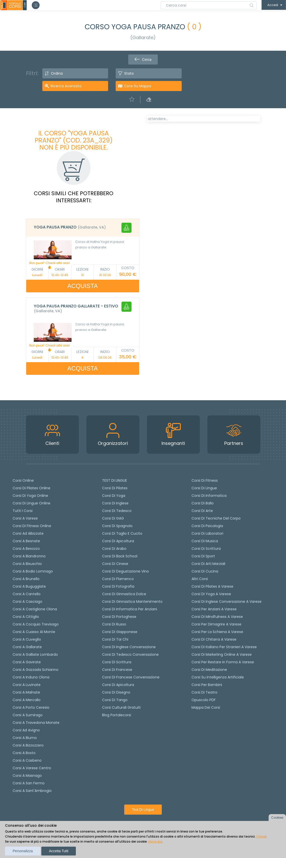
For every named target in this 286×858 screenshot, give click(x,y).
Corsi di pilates (115, 488)
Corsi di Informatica (209, 495)
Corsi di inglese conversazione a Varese (227, 601)
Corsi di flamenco (118, 578)
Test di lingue (143, 810)
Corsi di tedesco (117, 510)
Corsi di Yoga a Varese (211, 593)
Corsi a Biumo (25, 737)
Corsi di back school (119, 556)
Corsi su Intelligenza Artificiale (218, 677)
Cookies (277, 817)
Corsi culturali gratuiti (121, 707)
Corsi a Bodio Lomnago (33, 571)
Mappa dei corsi (206, 707)
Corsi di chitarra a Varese (214, 639)
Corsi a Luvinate (27, 684)
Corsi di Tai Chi (115, 639)
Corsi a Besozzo (26, 548)
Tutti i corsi (23, 510)
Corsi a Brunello (26, 578)
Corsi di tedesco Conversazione (130, 654)
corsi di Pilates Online (31, 488)
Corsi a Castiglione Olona (35, 609)
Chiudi (261, 836)
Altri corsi (200, 578)
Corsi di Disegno (116, 692)
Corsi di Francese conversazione (131, 677)
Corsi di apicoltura (118, 541)
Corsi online (23, 480)
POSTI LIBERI (242, 122)
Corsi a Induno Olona (31, 677)
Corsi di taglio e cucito (122, 533)
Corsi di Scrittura (206, 548)
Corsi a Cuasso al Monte (34, 631)
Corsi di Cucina (205, 571)
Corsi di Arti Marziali (208, 563)
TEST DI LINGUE (114, 480)
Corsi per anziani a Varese (214, 609)
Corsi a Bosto (24, 752)
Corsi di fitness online (32, 525)
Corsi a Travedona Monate (36, 722)
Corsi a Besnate (26, 541)
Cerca (143, 60)
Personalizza (23, 851)
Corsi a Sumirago (28, 715)
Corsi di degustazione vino (125, 571)
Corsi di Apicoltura (118, 684)
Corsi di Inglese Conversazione (129, 646)
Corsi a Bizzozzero (28, 745)
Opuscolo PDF (204, 699)
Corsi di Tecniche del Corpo (216, 518)
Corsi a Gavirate (27, 662)
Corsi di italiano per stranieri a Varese (224, 646)
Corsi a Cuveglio (27, 639)
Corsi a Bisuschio (27, 563)
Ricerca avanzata (66, 86)
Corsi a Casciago (27, 601)
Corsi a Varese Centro (32, 767)
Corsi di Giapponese (119, 631)
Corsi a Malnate (26, 692)
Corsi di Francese (117, 669)
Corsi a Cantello (27, 593)
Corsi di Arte (202, 510)
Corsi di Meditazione (209, 669)
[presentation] (153, 136)
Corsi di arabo (114, 548)
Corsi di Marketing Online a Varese (222, 654)
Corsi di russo (114, 624)
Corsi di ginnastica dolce (124, 593)
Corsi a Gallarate (27, 646)
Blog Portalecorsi (116, 715)
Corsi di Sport (203, 556)
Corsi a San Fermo (29, 783)
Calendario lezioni (167, 198)
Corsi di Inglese (115, 503)
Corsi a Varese (25, 518)
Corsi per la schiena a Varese (217, 631)
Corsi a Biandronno (29, 556)
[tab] (82, 228)
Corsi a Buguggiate (29, 586)
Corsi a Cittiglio (26, 616)
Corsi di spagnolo (117, 525)
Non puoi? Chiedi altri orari (49, 265)
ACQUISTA (82, 285)
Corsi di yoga (113, 495)
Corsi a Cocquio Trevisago (36, 624)
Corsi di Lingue (204, 488)
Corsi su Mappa (137, 86)
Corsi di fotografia (118, 586)
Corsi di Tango (115, 699)
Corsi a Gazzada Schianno (35, 669)
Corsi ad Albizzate (28, 533)
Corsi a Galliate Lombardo (35, 654)
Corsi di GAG (113, 518)
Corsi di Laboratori (207, 533)
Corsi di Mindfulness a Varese (217, 616)
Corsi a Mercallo (27, 699)
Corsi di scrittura (116, 662)
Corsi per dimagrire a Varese (216, 624)
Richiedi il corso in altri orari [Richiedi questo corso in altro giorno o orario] (181, 222)
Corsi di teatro (204, 692)
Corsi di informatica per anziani (129, 609)
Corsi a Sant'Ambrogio (32, 790)
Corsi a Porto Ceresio (31, 707)
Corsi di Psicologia (207, 525)
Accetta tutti (58, 851)
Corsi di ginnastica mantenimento (132, 601)
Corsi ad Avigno (26, 730)
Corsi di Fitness (205, 480)
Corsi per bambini (207, 684)
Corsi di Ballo (203, 503)
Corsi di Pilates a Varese (212, 586)
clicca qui (155, 841)
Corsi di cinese (115, 563)
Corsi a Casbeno (27, 760)
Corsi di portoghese (119, 616)
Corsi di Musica (205, 541)
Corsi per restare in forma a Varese (223, 662)
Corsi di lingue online (31, 503)
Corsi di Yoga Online (30, 495)
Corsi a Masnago (27, 775)
